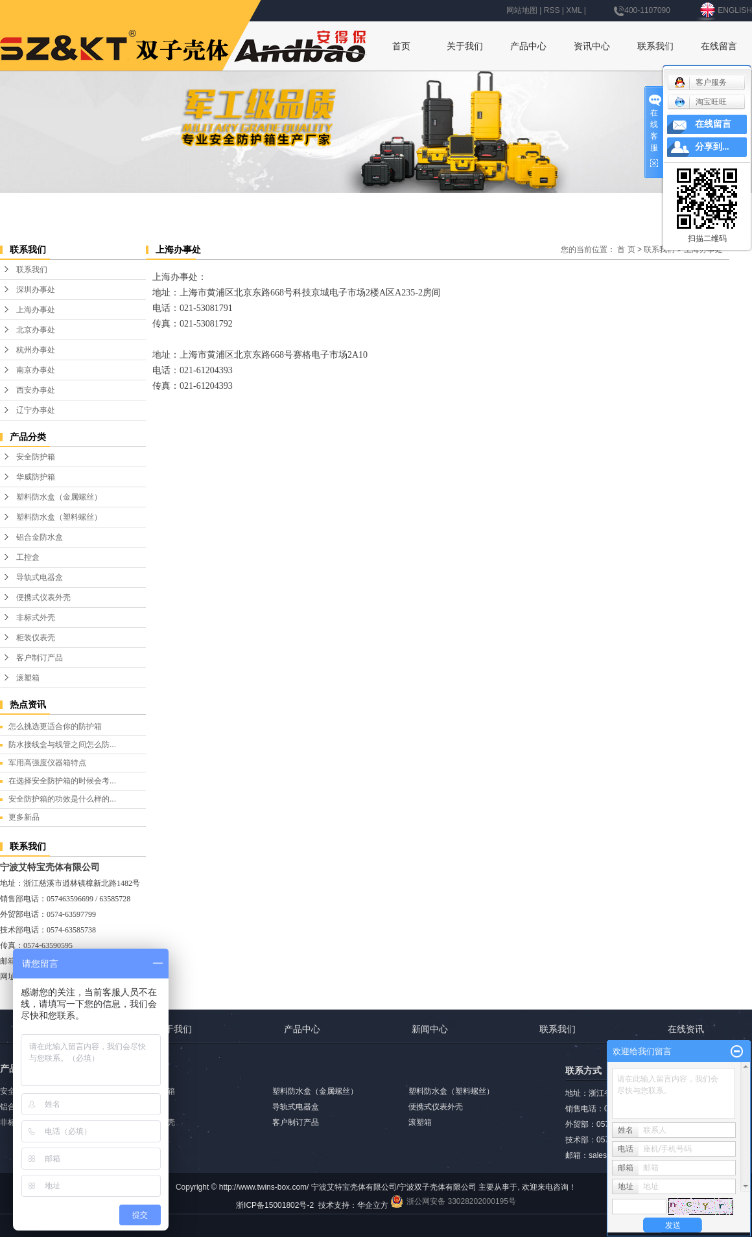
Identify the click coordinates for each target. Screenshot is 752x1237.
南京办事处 (35, 370)
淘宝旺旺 (700, 102)
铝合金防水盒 (39, 537)
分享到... (712, 147)
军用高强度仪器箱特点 (47, 762)
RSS (552, 10)
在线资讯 (686, 1029)
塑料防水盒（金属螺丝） (59, 497)
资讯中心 (592, 46)
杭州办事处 (35, 349)
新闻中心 (430, 1029)
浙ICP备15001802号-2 (275, 1205)
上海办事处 (35, 309)
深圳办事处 (35, 289)
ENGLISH (725, 10)
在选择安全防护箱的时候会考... (62, 780)
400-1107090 (642, 10)
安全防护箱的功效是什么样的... (62, 798)
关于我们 (465, 46)
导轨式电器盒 (39, 577)
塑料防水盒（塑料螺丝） (59, 517)
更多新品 (24, 817)
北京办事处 (35, 329)
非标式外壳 (35, 617)
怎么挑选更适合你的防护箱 (55, 726)
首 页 (626, 249)
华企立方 (372, 1205)
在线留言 (719, 46)
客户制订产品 (39, 657)
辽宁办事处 (35, 410)
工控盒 (28, 557)
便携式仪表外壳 (43, 597)
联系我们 (655, 46)
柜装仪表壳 (35, 637)
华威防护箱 (35, 476)
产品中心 (528, 46)
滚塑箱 (28, 677)
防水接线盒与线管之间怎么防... (62, 744)
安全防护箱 (35, 456)
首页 (401, 46)
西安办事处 (35, 390)
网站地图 (521, 10)
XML (574, 10)
